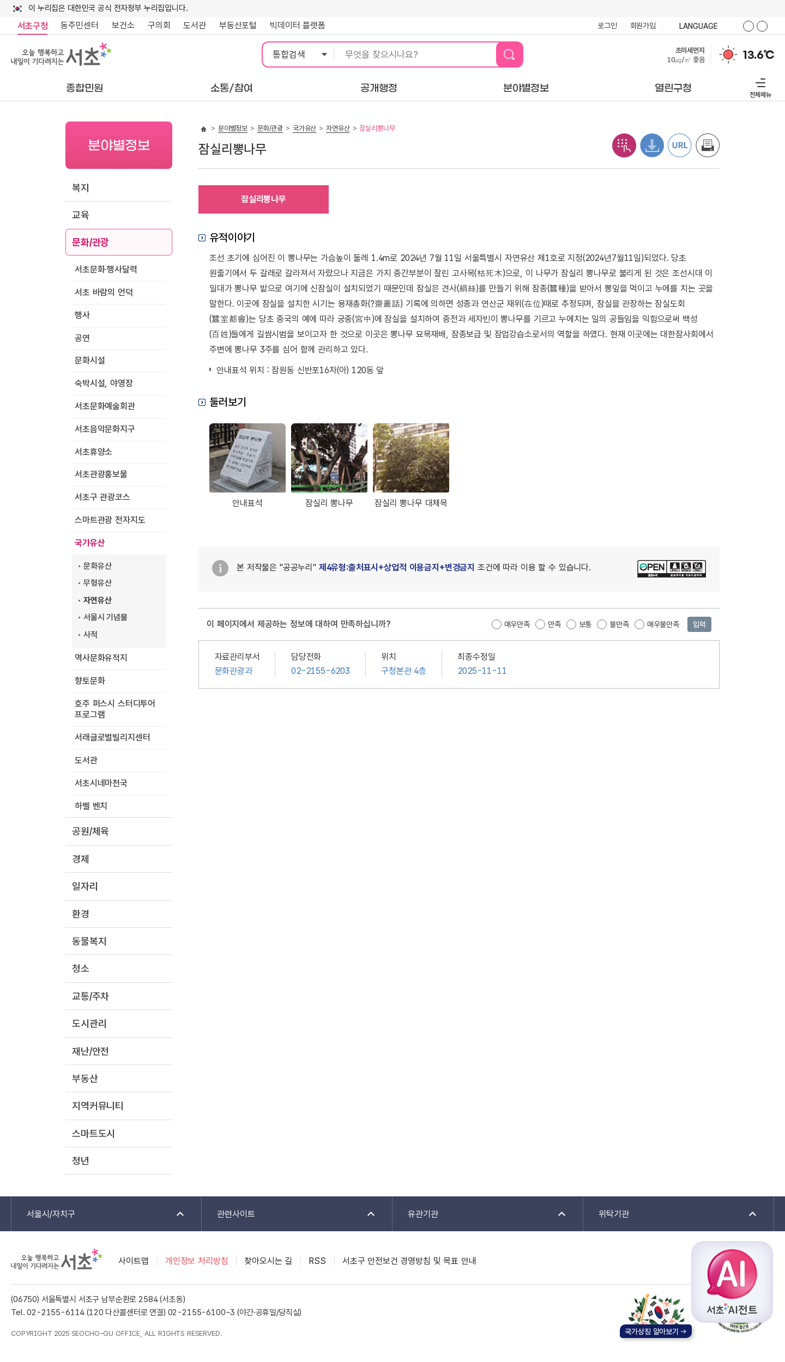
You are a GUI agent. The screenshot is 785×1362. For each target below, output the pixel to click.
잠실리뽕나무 (263, 199)
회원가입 (643, 25)
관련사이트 (289, 1214)
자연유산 (97, 600)
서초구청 (32, 26)
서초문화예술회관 (105, 406)
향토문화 (90, 681)
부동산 (85, 1078)
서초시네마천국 (101, 783)
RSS (317, 1261)
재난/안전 (90, 1051)
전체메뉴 (759, 86)
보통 (585, 624)
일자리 (85, 886)
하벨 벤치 (91, 806)
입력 (699, 624)
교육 (80, 215)
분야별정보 (232, 128)
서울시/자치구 (98, 1214)
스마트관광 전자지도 (110, 520)
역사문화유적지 (101, 658)
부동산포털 (238, 25)
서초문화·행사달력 (106, 269)
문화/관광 (90, 242)
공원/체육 (90, 831)
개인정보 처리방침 (196, 1261)
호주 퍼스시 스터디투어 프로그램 (115, 709)
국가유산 (90, 543)
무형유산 (97, 583)
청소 (80, 968)
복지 (80, 187)
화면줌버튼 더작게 (762, 26)
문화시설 (90, 360)
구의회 (159, 25)
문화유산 (97, 566)
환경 (80, 914)
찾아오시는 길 (268, 1261)
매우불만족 (663, 624)
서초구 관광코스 (102, 497)
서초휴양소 (93, 452)
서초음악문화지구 (105, 429)
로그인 (607, 25)
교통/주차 (90, 996)
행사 (82, 315)
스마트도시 (93, 1133)
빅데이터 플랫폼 (297, 25)
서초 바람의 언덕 (104, 292)
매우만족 (517, 624)
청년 (80, 1160)
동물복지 (89, 941)
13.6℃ (758, 55)
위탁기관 (670, 1214)
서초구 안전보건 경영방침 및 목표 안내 (409, 1261)
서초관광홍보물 (101, 474)
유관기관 (479, 1214)
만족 (554, 624)
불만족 (619, 624)
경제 (80, 859)
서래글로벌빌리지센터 (112, 737)
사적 (90, 635)
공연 (82, 338)
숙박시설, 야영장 (104, 383)
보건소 (123, 25)
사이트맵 (133, 1261)
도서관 (194, 25)
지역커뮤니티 (98, 1105)
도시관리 (89, 1023)
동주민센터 (76, 25)
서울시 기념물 (105, 617)
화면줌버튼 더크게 (748, 26)
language (699, 27)
